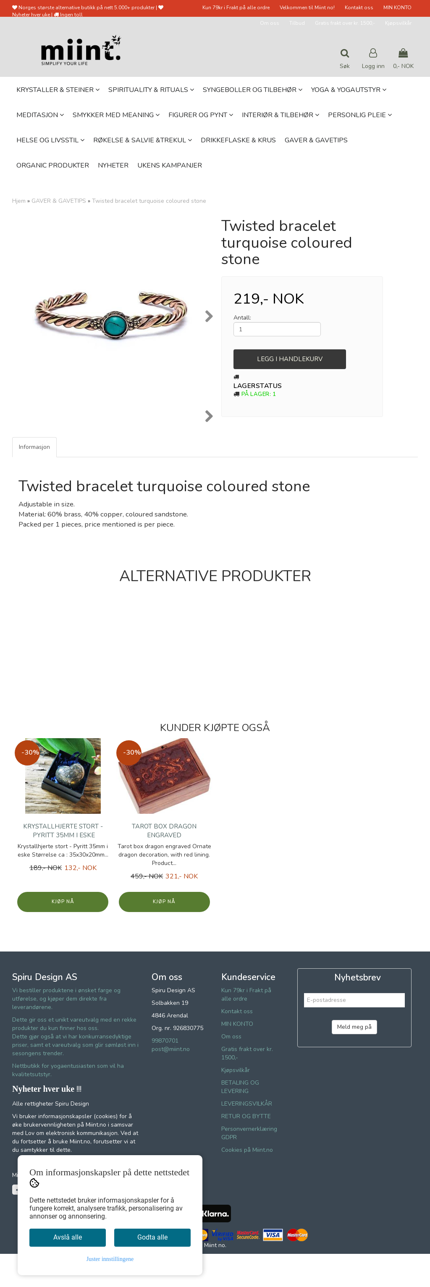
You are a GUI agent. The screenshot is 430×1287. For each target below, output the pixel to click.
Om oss (269, 23)
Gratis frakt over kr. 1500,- (345, 23)
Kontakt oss (359, 7)
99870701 (165, 1074)
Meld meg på (354, 1060)
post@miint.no (171, 1082)
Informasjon (34, 480)
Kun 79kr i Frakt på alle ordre (236, 7)
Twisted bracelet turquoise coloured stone (149, 201)
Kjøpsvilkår (398, 23)
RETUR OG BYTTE (246, 1149)
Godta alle (152, 1237)
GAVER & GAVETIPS (58, 201)
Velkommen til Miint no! (307, 7)
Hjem (19, 201)
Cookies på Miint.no (247, 1183)
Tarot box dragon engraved (164, 864)
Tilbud (297, 23)
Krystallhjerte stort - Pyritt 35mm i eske (63, 864)
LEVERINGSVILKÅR (246, 1137)
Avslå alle (67, 1237)
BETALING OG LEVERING (240, 1120)
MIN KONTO (397, 7)
